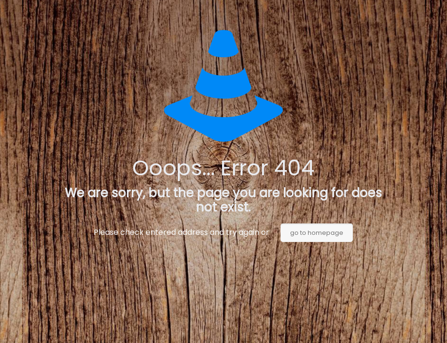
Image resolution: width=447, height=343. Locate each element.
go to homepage (316, 232)
